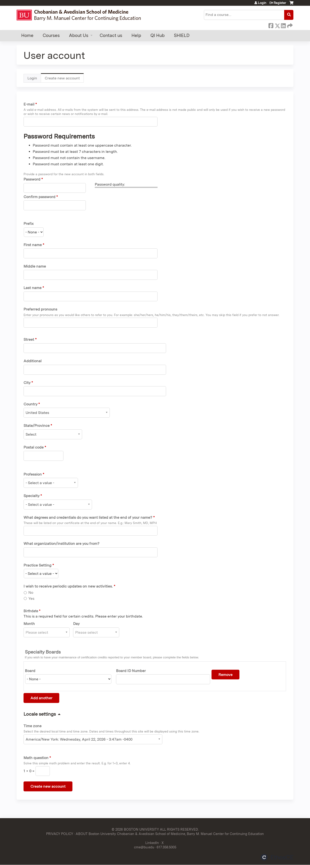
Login (262, 2)
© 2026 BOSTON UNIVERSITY (135, 829)
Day (76, 623)
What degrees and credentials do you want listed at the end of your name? (88, 517)
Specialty (31, 496)
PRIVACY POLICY (59, 834)
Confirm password (39, 197)
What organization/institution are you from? (61, 543)
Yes (31, 598)
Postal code (34, 447)
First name (33, 245)
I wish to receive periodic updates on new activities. (68, 586)
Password (32, 179)
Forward (289, 25)
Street (29, 339)
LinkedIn (283, 25)
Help (136, 35)
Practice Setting (37, 565)
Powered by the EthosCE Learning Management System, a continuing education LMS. (277, 857)
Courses (51, 35)
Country (30, 404)
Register (280, 2)
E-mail (29, 104)
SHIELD (182, 35)
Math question (36, 758)
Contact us (111, 35)
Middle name (35, 266)
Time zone (33, 726)
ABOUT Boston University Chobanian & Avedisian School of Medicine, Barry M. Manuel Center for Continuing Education (170, 834)
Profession (33, 474)
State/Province (37, 425)
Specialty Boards (43, 652)
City (27, 382)
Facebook (270, 25)
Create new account (64, 79)
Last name (33, 288)
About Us (78, 35)
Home (27, 35)
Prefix (29, 223)
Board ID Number (131, 671)
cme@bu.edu (144, 847)
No (30, 592)
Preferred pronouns (40, 309)
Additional (33, 361)
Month (29, 623)
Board (30, 671)
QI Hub (157, 35)
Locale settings (40, 714)
